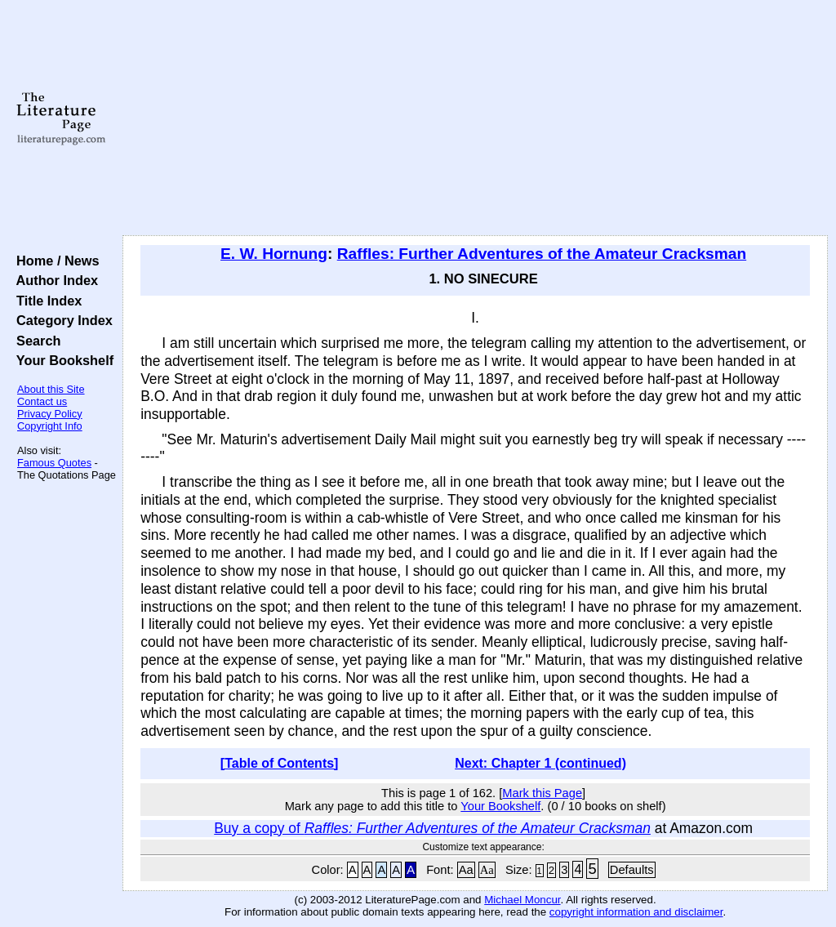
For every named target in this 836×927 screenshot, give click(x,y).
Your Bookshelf (61, 360)
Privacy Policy (49, 414)
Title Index (45, 300)
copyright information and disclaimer (636, 912)
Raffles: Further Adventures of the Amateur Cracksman (541, 253)
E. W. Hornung (273, 253)
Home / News (54, 260)
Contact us (42, 401)
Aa (466, 869)
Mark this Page (542, 793)
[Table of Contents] (279, 763)
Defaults (632, 869)
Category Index (61, 320)
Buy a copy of (432, 828)
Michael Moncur (522, 900)
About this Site (51, 389)
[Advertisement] (475, 118)
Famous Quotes (54, 463)
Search (34, 340)
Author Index (53, 280)
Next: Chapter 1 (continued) (540, 763)
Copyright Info (49, 426)
